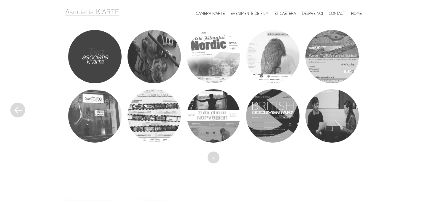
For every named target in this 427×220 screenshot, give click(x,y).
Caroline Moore (153, 199)
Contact (337, 13)
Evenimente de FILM (250, 13)
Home (356, 13)
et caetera (285, 13)
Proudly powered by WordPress (90, 199)
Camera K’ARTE (210, 13)
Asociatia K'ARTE (92, 12)
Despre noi (312, 13)
